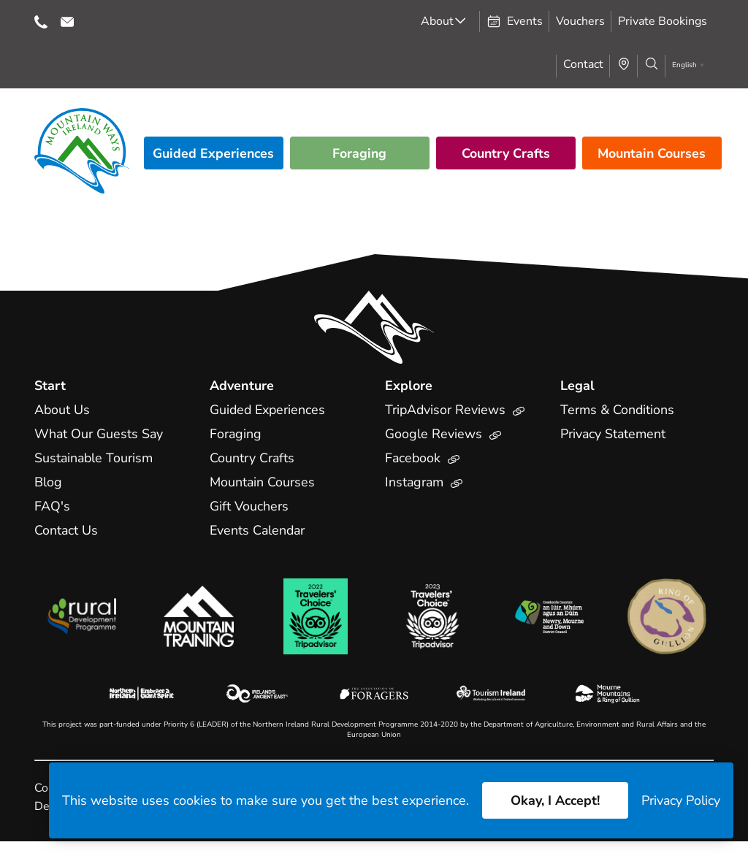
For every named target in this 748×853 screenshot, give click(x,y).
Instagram (424, 482)
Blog (48, 482)
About (437, 21)
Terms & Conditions (617, 409)
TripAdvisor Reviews (455, 409)
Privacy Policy (680, 800)
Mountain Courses (652, 153)
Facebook (423, 458)
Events (514, 21)
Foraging (359, 153)
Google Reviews (443, 434)
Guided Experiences (213, 153)
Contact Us (66, 530)
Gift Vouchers (249, 506)
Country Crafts (505, 153)
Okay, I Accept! (554, 800)
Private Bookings (662, 21)
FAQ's (52, 506)
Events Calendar (259, 530)
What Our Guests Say (99, 434)
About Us (62, 409)
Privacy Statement (613, 434)
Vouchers (580, 21)
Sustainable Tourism (94, 458)
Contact (583, 64)
